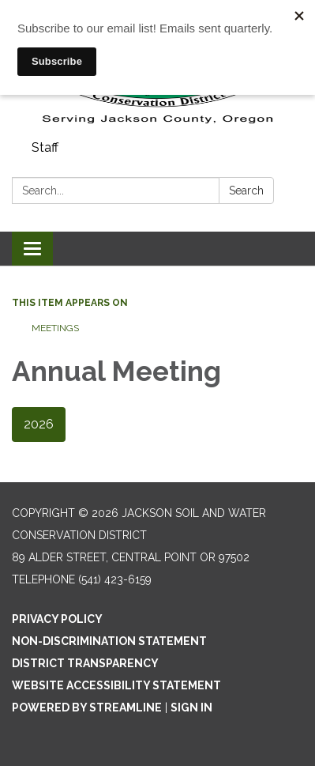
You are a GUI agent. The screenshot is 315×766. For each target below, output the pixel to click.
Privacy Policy (57, 619)
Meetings (55, 328)
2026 (39, 424)
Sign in (191, 707)
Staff (45, 147)
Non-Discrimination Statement (109, 641)
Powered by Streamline (87, 707)
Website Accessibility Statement (116, 685)
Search (246, 190)
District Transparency (85, 663)
